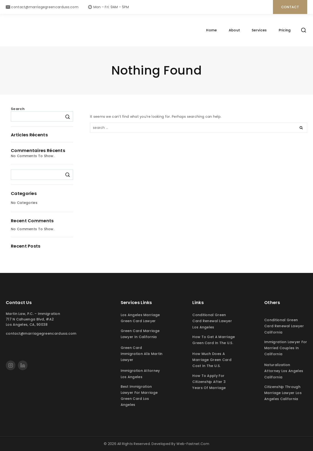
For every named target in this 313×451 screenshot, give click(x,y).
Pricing (285, 30)
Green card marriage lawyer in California (140, 333)
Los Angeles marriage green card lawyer (140, 317)
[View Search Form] (303, 30)
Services (259, 30)
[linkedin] (23, 365)
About (234, 30)
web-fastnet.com (192, 443)
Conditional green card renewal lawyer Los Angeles (212, 320)
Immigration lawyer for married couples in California (285, 348)
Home (211, 30)
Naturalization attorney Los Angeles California (283, 370)
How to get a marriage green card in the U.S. (213, 339)
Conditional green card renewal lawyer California (284, 326)
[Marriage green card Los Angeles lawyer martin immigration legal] (102, 30)
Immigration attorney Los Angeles (140, 373)
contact (290, 7)
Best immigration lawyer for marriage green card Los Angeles (139, 395)
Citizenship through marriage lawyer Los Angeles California (283, 392)
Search (18, 108)
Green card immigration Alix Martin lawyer (142, 353)
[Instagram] (10, 365)
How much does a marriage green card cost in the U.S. (211, 359)
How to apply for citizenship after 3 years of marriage (209, 381)
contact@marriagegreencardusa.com (41, 333)
